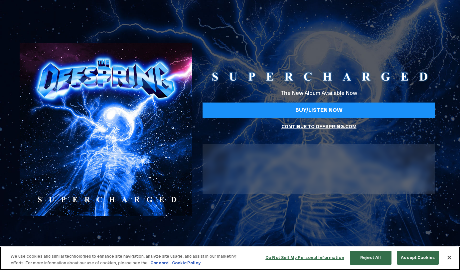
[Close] (449, 257)
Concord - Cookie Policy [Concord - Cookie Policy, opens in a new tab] (175, 263)
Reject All (370, 257)
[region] (230, 258)
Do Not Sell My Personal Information (304, 257)
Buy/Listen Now (319, 110)
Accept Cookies (418, 257)
